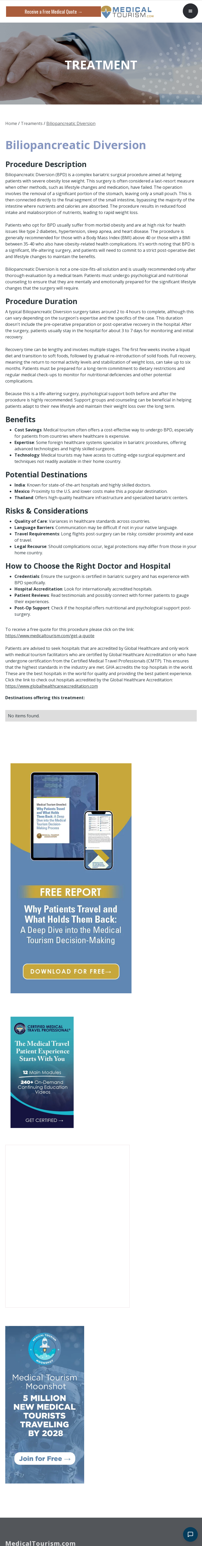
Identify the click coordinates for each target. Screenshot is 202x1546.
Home (11, 123)
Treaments (32, 123)
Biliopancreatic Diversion (70, 123)
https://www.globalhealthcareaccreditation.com (51, 686)
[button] (190, 11)
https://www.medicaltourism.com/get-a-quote (49, 636)
